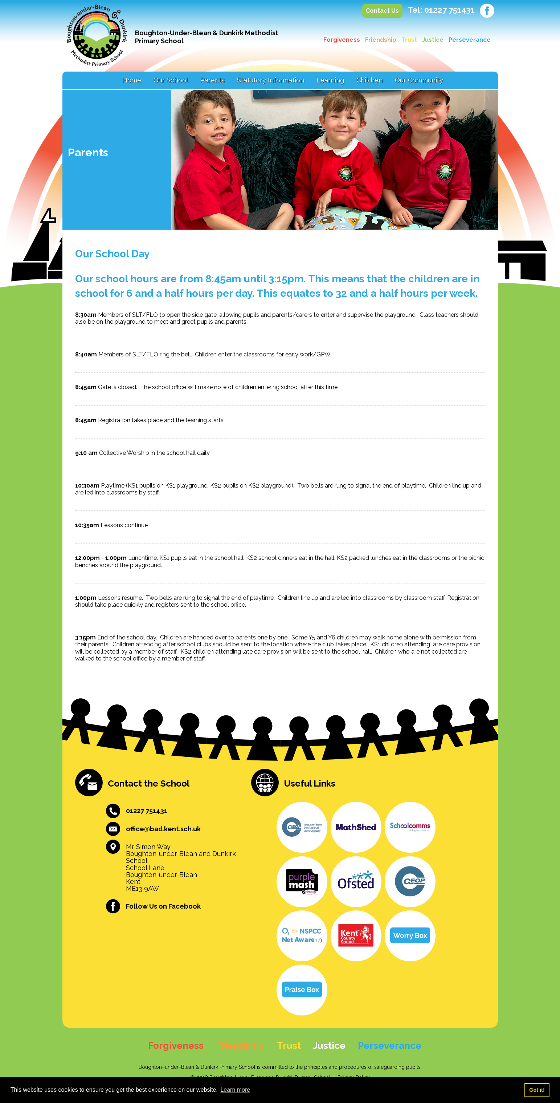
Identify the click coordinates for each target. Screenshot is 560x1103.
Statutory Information (270, 80)
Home (131, 80)
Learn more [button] (235, 1090)
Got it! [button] (536, 1090)
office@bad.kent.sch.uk (163, 829)
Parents (212, 80)
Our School (171, 80)
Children (369, 80)
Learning (330, 80)
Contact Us (382, 10)
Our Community (419, 80)
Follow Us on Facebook (163, 906)
